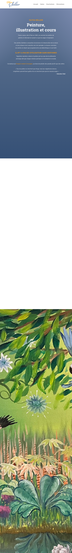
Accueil (35, 4)
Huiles (42, 4)
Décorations (60, 4)
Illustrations (50, 4)
